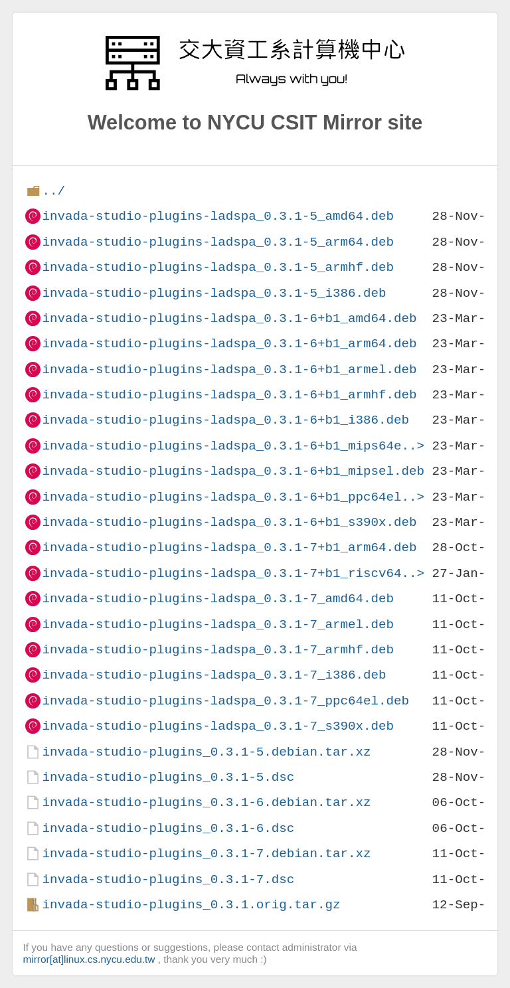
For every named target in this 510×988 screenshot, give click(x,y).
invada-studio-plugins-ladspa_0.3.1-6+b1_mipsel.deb (233, 471)
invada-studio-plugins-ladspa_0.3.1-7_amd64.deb (218, 599)
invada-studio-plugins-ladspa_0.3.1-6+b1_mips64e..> (233, 446)
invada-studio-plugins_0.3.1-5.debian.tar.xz (206, 752)
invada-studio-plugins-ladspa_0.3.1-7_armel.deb (218, 624)
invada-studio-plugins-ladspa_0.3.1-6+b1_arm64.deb (229, 344)
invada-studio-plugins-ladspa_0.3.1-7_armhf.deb (218, 650)
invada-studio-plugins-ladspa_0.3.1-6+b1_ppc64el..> (233, 497)
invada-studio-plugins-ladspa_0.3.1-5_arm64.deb (218, 242)
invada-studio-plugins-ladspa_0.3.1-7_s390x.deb (218, 726)
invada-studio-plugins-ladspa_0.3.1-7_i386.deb (214, 675)
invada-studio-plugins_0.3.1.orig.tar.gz (191, 905)
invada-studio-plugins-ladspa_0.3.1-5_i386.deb (214, 293)
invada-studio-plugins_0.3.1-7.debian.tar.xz (206, 854)
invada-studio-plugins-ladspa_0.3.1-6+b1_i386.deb (225, 420)
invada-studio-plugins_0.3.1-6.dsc (168, 828)
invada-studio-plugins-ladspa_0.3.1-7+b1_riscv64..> (233, 573)
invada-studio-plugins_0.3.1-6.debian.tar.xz (206, 802)
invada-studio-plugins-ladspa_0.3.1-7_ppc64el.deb (225, 701)
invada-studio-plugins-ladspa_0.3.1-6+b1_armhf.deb (229, 395)
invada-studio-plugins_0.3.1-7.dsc (168, 879)
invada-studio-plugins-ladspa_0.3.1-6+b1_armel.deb (229, 369)
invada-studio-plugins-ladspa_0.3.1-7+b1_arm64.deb (229, 547)
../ (53, 191)
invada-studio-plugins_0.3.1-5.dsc (168, 777)
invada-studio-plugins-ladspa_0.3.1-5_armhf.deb (218, 267)
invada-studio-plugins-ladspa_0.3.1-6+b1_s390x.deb (229, 522)
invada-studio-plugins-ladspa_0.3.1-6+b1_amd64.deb (229, 318)
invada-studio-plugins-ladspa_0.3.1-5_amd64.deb (218, 216)
